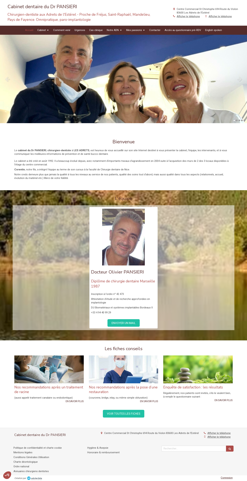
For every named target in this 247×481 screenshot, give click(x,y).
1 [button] (234, 120)
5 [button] (244, 120)
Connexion (227, 477)
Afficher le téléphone (188, 16)
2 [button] (237, 120)
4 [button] (242, 120)
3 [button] (239, 120)
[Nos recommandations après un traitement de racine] (49, 369)
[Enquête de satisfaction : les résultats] (198, 369)
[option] (123, 79)
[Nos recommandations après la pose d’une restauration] (123, 369)
